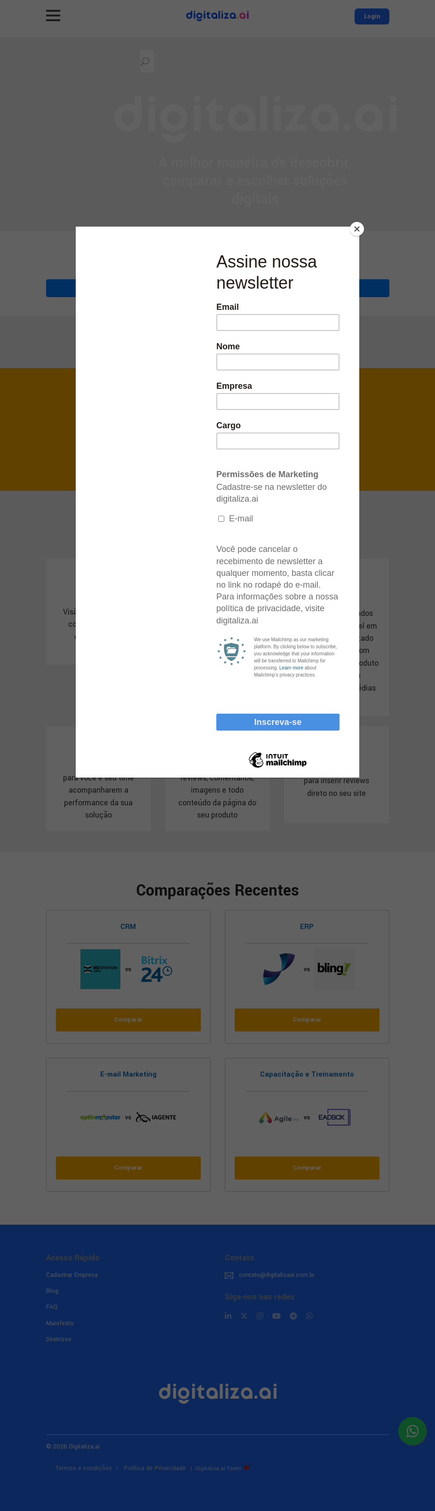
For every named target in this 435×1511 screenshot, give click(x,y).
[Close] (357, 229)
